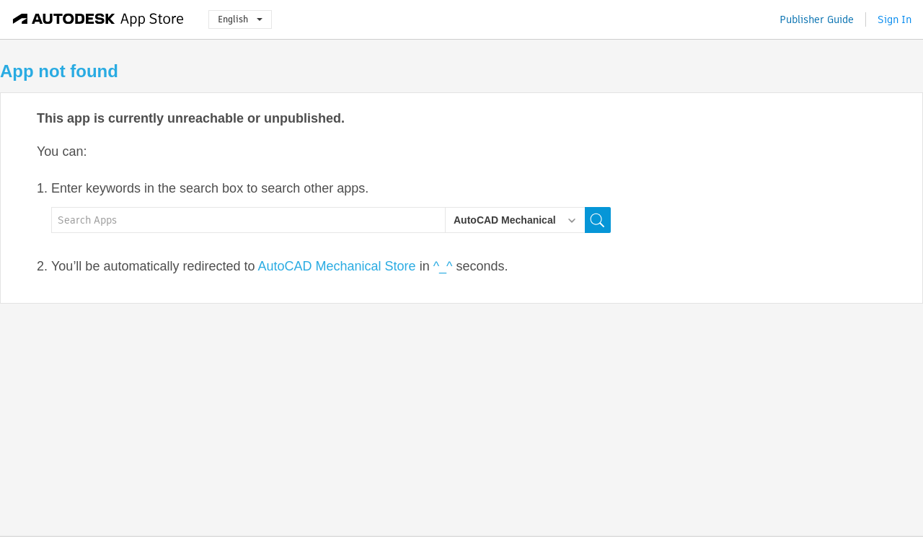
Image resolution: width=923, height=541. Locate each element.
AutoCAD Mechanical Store (337, 266)
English (240, 19)
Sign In (894, 19)
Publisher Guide (817, 19)
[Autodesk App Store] (98, 19)
